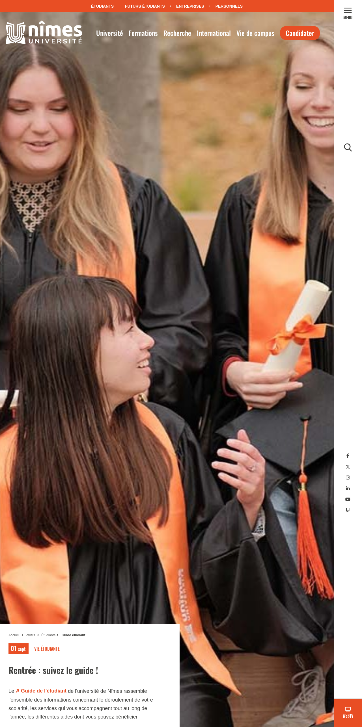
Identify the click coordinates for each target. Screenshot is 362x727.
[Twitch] (348, 510)
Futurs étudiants (145, 6)
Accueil (14, 635)
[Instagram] (348, 477)
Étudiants (102, 6)
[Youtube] (347, 499)
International (214, 33)
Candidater (300, 33)
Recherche (177, 33)
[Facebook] (347, 455)
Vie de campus (255, 33)
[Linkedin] (348, 488)
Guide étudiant (73, 635)
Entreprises (190, 6)
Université (109, 33)
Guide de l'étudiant (43, 691)
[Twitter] (348, 467)
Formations (143, 33)
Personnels (229, 6)
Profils (30, 635)
